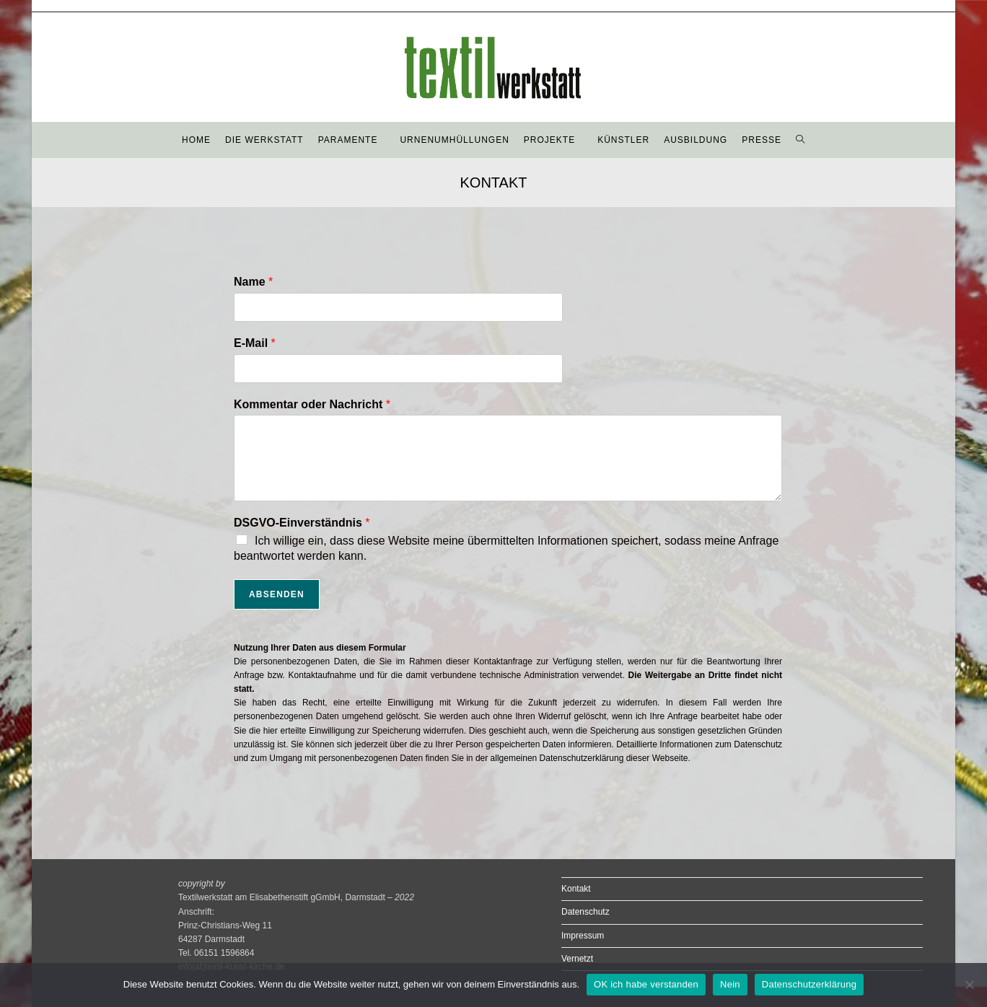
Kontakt (576, 889)
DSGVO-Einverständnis (302, 522)
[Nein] (969, 984)
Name (253, 282)
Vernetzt (577, 959)
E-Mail (255, 343)
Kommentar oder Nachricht (312, 404)
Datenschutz (585, 912)
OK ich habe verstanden (646, 984)
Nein (730, 984)
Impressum (582, 936)
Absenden (276, 594)
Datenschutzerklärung (809, 984)
